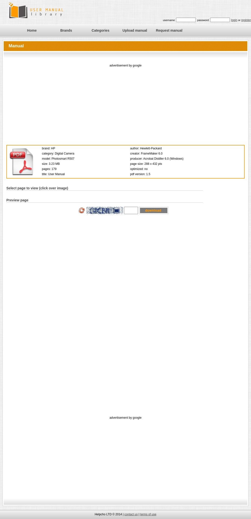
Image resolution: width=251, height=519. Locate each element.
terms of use (148, 514)
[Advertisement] (125, 102)
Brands (66, 30)
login (234, 20)
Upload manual (135, 30)
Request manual (169, 30)
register (246, 20)
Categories (100, 30)
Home (32, 30)
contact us (131, 514)
